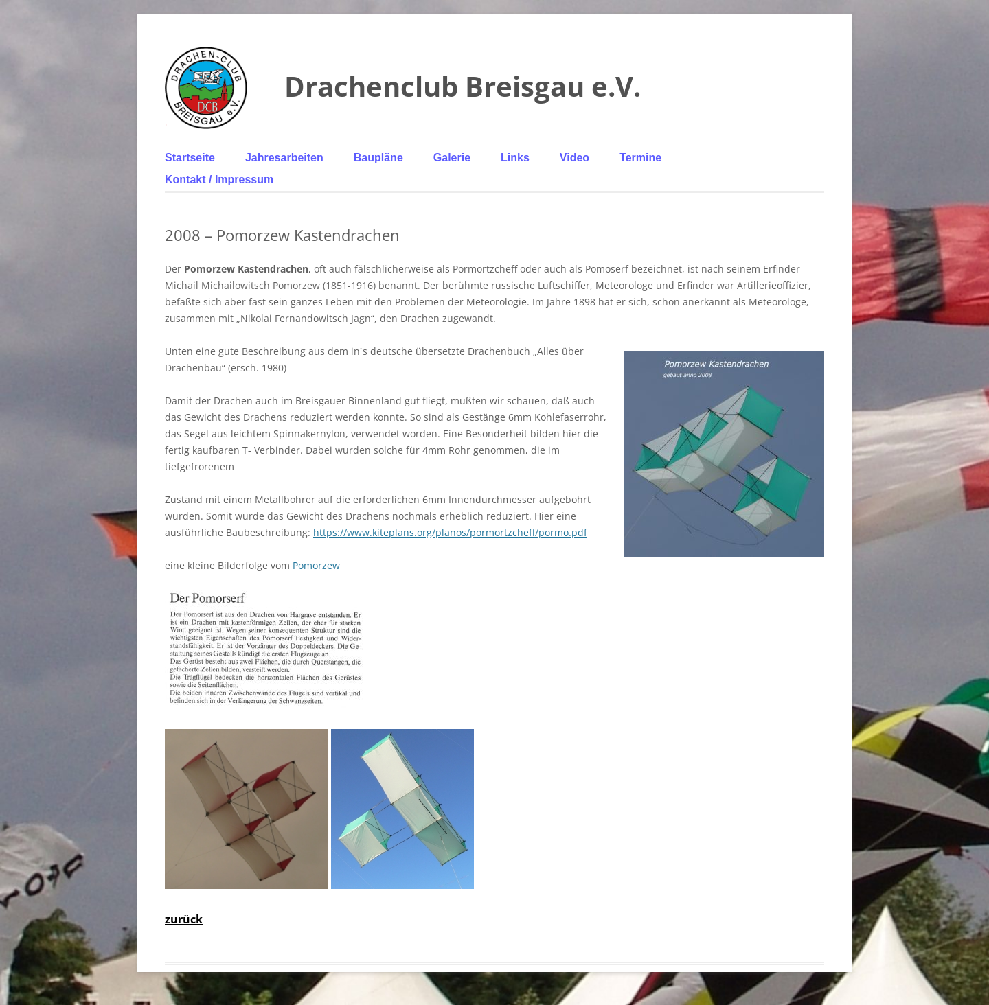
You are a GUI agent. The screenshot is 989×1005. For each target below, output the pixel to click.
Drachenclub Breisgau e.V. (462, 86)
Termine (640, 157)
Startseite (190, 157)
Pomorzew (316, 565)
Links (515, 157)
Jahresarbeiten (284, 157)
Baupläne (378, 157)
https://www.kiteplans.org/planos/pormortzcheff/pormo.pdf (450, 532)
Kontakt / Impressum (219, 179)
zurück (184, 919)
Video (574, 157)
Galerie (451, 157)
